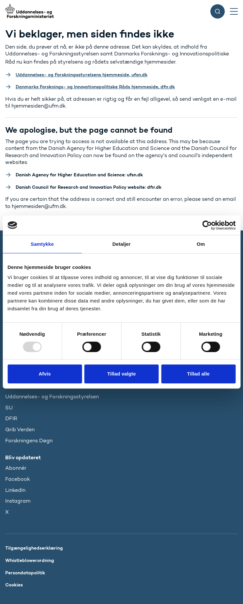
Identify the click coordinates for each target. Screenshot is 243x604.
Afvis (44, 373)
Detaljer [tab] (122, 244)
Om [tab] (201, 244)
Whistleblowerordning (29, 560)
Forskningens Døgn (29, 440)
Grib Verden (20, 429)
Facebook (17, 479)
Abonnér (15, 468)
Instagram (17, 501)
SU (9, 408)
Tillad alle (198, 373)
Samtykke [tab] (42, 244)
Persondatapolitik (25, 573)
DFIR (11, 418)
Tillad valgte (121, 373)
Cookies (14, 585)
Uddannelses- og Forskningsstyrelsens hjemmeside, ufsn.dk (81, 75)
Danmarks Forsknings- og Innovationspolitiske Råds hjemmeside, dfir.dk (95, 87)
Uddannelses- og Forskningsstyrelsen (52, 396)
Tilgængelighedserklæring (34, 548)
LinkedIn (15, 490)
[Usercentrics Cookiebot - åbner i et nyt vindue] (206, 225)
